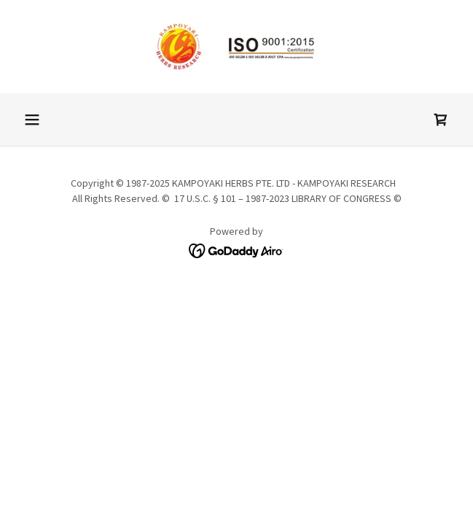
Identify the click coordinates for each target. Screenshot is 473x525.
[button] (32, 119)
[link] (236, 47)
